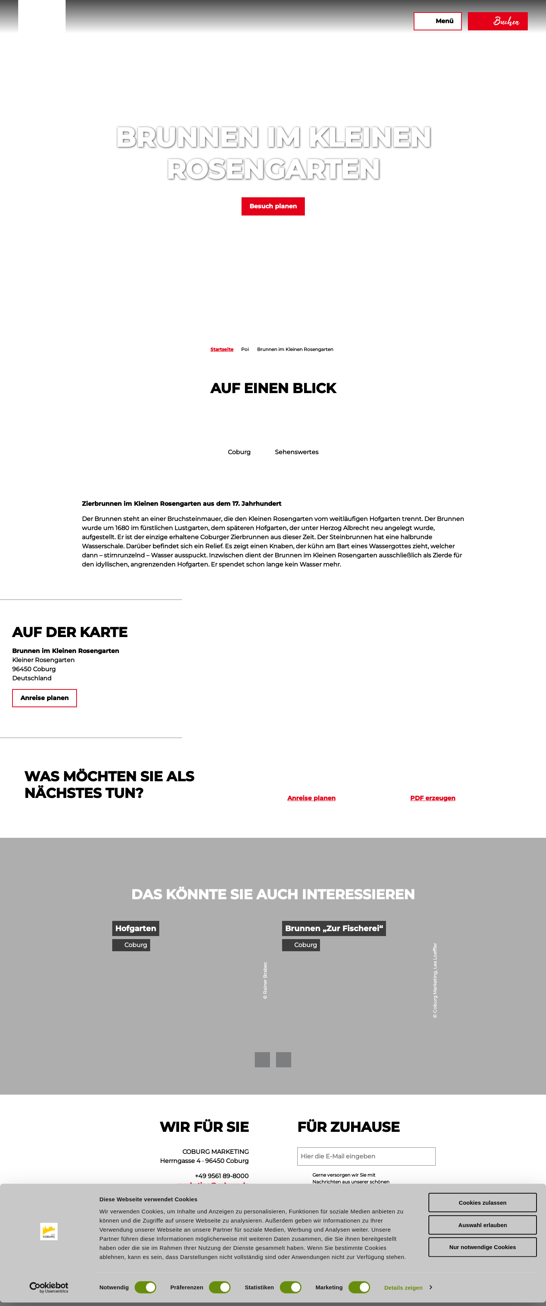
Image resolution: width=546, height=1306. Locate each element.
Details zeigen (403, 1291)
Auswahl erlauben (482, 1228)
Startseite (222, 349)
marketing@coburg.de (213, 1185)
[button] (326, 21)
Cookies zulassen (483, 1206)
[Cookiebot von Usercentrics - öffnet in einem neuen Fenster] (49, 1291)
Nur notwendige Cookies (482, 1251)
